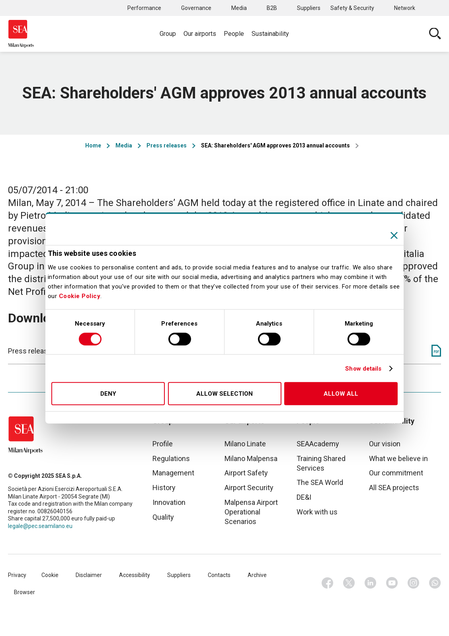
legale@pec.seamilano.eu (40, 526)
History (164, 487)
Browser (24, 592)
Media (239, 8)
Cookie (50, 575)
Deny (108, 393)
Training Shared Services (321, 463)
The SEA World (320, 482)
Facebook (328, 583)
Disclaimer (89, 575)
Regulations (171, 458)
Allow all (341, 393)
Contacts (219, 575)
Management (173, 473)
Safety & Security (352, 8)
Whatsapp (435, 583)
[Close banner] (394, 235)
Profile (162, 444)
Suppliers (308, 8)
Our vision (384, 444)
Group (168, 33)
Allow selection (224, 393)
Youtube (392, 583)
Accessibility (134, 575)
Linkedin (371, 583)
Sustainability (270, 33)
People (234, 33)
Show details (363, 368)
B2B (272, 8)
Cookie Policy (80, 296)
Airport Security (248, 487)
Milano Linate (245, 444)
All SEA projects (394, 487)
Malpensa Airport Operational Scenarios (251, 512)
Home (93, 145)
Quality (163, 517)
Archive (257, 575)
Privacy (17, 575)
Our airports (200, 33)
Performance (144, 8)
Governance (196, 8)
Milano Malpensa (250, 458)
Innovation (168, 502)
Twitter (349, 583)
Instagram (414, 583)
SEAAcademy (318, 444)
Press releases (166, 145)
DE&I (304, 497)
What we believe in (398, 458)
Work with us (317, 512)
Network (404, 8)
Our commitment (396, 473)
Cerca (435, 34)
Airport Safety (246, 473)
